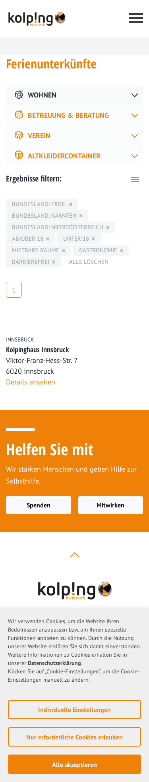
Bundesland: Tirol (39, 204)
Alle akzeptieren (74, 764)
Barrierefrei (30, 261)
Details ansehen (30, 381)
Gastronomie (98, 250)
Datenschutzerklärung (54, 663)
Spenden (38, 505)
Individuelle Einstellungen (74, 710)
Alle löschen (88, 261)
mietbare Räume (35, 250)
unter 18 (76, 238)
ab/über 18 (27, 238)
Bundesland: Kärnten (44, 215)
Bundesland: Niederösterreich (57, 227)
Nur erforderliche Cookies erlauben (74, 737)
